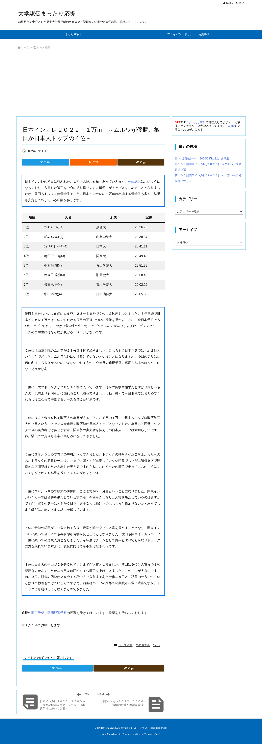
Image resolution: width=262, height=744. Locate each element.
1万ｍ (156, 645)
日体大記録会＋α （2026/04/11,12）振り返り (203, 158)
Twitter (230, 125)
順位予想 (37, 613)
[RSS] (93, 162)
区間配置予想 (57, 613)
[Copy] (140, 162)
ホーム (25, 47)
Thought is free (151, 734)
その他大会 (143, 645)
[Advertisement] (131, 84)
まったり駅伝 (197, 122)
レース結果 (43, 47)
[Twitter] (45, 162)
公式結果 (134, 181)
